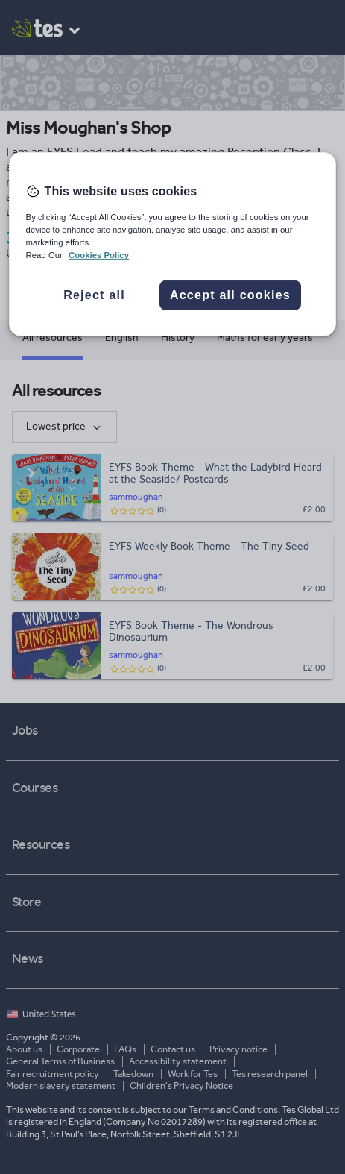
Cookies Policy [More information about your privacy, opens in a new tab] (99, 255)
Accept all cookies (230, 295)
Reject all (94, 295)
